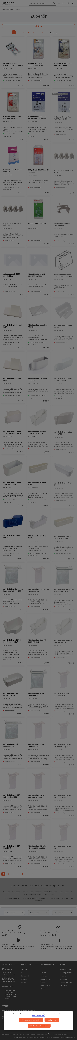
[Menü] (59, 3)
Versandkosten (40, 1037)
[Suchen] (54, 3)
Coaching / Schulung (66, 973)
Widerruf (24, 979)
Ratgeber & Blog (65, 969)
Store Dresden (45, 985)
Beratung (63, 976)
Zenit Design (65, 1034)
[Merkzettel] (63, 3)
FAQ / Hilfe (63, 985)
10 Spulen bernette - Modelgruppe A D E (36, 64)
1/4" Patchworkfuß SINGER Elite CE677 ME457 (13, 64)
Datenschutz (25, 976)
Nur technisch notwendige (30, 1020)
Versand (43, 973)
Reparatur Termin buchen (10, 997)
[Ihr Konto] (68, 3)
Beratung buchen (10, 994)
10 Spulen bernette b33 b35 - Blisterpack (63, 64)
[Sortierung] (57, 33)
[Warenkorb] (73, 3)
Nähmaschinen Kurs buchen (10, 991)
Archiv (43, 988)
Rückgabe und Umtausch (45, 980)
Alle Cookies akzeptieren (39, 1026)
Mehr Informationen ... (38, 1015)
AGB (22, 973)
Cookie (23, 982)
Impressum (24, 969)
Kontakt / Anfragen (66, 982)
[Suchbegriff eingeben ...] (40, 3)
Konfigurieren (52, 1020)
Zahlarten (44, 976)
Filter (38, 26)
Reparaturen (64, 979)
